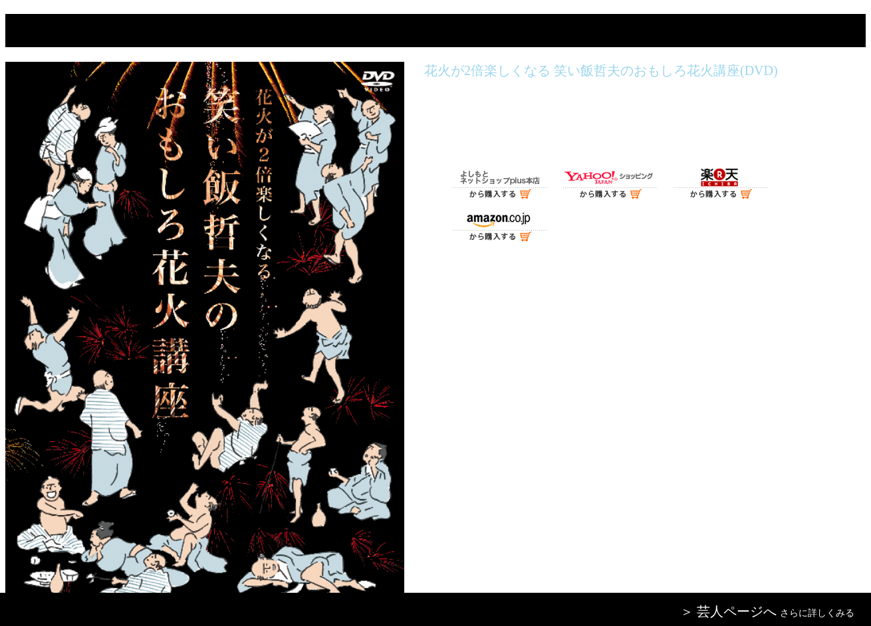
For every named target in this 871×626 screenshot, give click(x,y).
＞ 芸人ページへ (728, 611)
